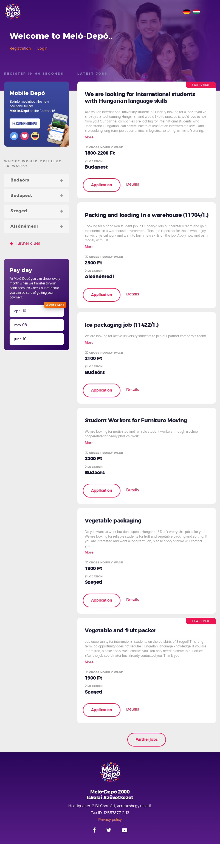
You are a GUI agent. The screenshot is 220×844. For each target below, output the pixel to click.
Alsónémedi (24, 226)
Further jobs (147, 739)
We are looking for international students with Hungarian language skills (140, 98)
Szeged (18, 211)
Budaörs (19, 180)
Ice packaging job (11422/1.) (121, 325)
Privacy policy (110, 819)
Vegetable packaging (113, 521)
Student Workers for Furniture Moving (136, 420)
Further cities (27, 243)
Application (101, 185)
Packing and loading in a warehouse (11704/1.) (146, 215)
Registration (20, 48)
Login (42, 48)
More (89, 137)
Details (132, 184)
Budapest (21, 196)
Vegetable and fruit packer (120, 630)
